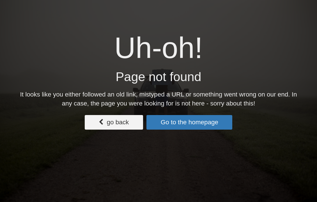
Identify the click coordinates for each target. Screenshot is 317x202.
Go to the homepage (189, 122)
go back (114, 122)
